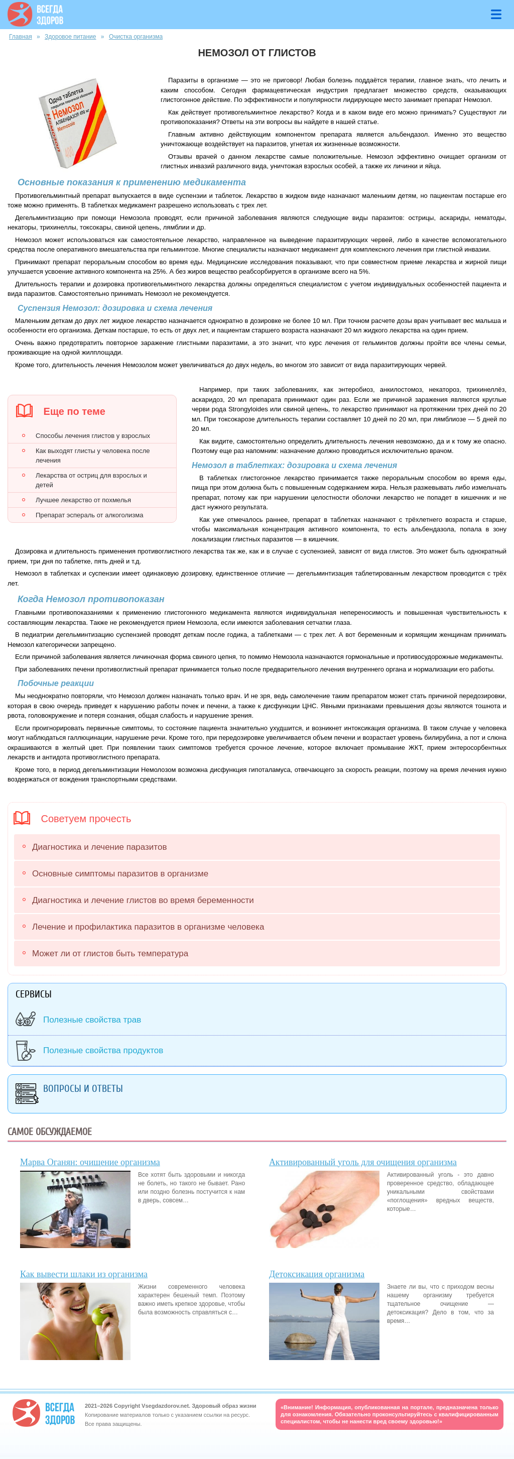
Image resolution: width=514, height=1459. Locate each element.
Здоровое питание (70, 36)
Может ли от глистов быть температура (110, 953)
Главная (20, 36)
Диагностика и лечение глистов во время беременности (143, 900)
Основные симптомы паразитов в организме (120, 873)
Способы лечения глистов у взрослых (93, 435)
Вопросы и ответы (83, 1088)
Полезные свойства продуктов (103, 1050)
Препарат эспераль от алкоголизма (89, 515)
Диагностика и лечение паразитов (99, 847)
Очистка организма (136, 36)
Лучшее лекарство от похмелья (83, 500)
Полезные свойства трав (92, 1020)
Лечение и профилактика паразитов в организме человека (148, 927)
